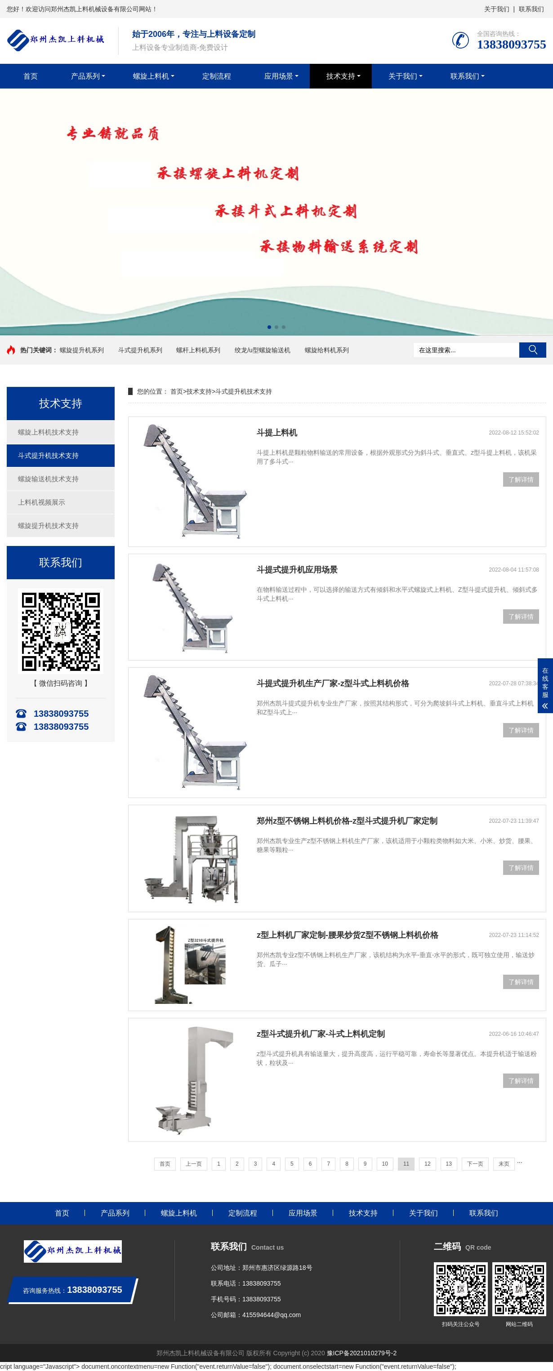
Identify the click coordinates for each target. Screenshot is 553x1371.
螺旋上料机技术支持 (48, 432)
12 (427, 1164)
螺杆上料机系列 (198, 350)
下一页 (475, 1164)
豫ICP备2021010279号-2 (362, 1353)
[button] (269, 327)
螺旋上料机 (151, 76)
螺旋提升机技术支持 (48, 525)
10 (385, 1164)
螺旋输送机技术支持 (48, 479)
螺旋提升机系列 (82, 350)
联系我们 (531, 9)
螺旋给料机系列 (327, 350)
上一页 (194, 1164)
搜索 (532, 350)
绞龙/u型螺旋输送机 (262, 350)
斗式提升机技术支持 (48, 455)
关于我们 (496, 9)
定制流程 (216, 76)
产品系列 (85, 76)
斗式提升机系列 (140, 350)
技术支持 (340, 76)
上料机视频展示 (41, 502)
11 (406, 1164)
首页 (30, 76)
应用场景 (278, 76)
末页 (504, 1164)
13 (449, 1164)
